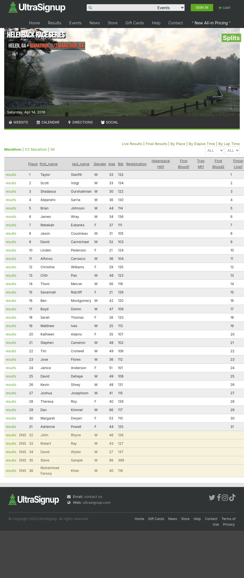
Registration (136, 164)
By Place (178, 143)
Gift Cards (134, 22)
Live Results (132, 143)
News (94, 22)
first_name (48, 164)
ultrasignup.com (97, 502)
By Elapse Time (202, 143)
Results (54, 22)
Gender (100, 164)
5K (52, 149)
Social (109, 122)
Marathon (12, 149)
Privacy (229, 524)
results (11, 175)
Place (33, 164)
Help (156, 22)
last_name (80, 164)
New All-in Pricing (211, 22)
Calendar (47, 122)
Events (75, 22)
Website (18, 122)
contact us (93, 496)
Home (34, 22)
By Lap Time (229, 143)
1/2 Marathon (36, 149)
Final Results (156, 143)
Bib (121, 164)
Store (113, 22)
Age (111, 164)
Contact (175, 22)
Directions (80, 122)
